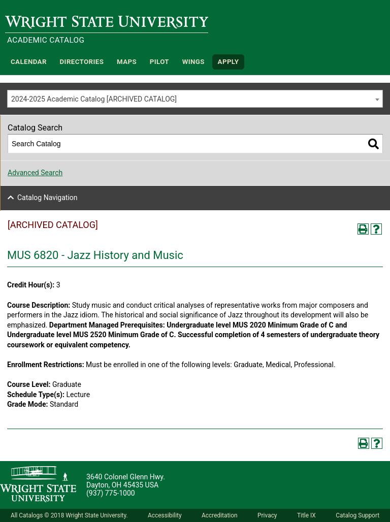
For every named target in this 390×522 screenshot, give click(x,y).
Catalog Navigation (47, 197)
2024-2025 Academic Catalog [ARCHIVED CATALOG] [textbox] (94, 99)
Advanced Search (35, 173)
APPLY (228, 62)
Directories (82, 62)
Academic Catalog (45, 40)
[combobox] (195, 99)
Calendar (29, 62)
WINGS (193, 62)
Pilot (159, 62)
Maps (127, 62)
